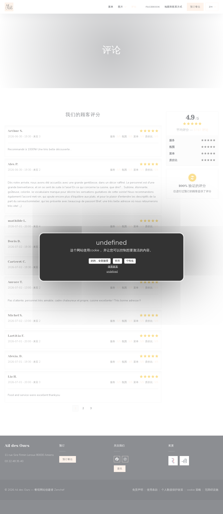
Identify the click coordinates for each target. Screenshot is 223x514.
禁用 (117, 261)
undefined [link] (112, 271)
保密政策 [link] (113, 266)
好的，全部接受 (99, 261)
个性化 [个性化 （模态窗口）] (130, 261)
